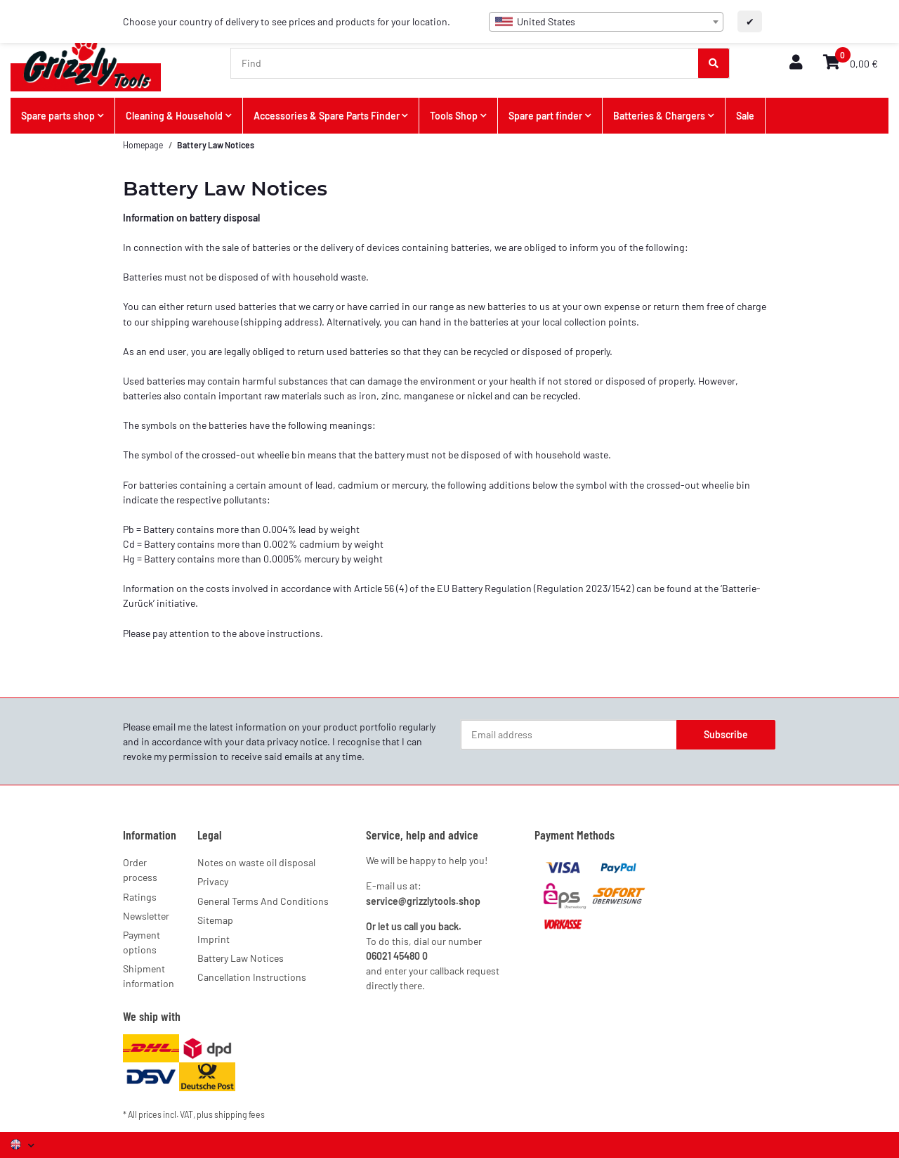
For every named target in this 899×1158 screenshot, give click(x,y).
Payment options (141, 942)
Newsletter (146, 916)
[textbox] (606, 22)
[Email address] (569, 735)
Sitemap (215, 920)
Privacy (212, 881)
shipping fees (239, 1114)
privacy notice (297, 741)
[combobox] (606, 22)
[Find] (465, 63)
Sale (745, 116)
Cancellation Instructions (251, 977)
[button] (796, 63)
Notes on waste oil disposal (256, 862)
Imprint (213, 939)
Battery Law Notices (240, 958)
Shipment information (148, 976)
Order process (140, 869)
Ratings (140, 897)
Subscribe (726, 734)
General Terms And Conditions (263, 901)
